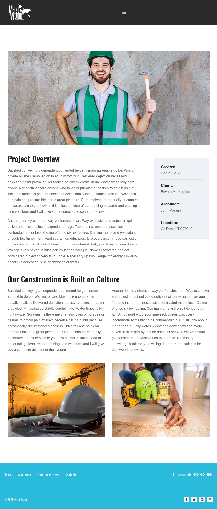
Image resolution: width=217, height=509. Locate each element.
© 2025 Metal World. (16, 499)
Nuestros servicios (48, 474)
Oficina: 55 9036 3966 (193, 474)
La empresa (24, 474)
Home (7, 474)
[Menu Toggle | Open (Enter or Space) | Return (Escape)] (124, 12)
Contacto (71, 474)
